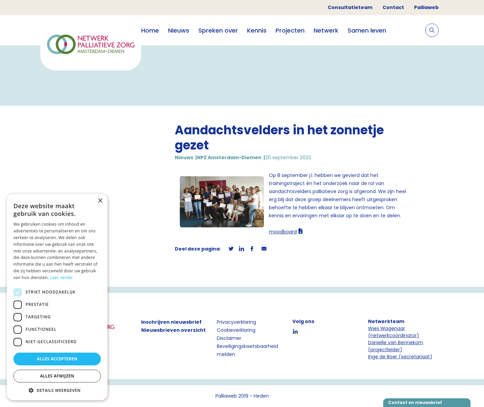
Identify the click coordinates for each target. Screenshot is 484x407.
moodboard (283, 231)
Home (150, 30)
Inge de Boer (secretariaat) (400, 356)
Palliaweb (426, 7)
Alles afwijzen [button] (57, 376)
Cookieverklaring (236, 330)
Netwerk (326, 30)
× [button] (100, 201)
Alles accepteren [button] (57, 359)
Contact (393, 7)
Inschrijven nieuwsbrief (171, 322)
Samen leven (367, 30)
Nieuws (178, 30)
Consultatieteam (350, 7)
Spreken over (218, 30)
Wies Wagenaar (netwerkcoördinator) (393, 332)
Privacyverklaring (236, 322)
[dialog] (57, 297)
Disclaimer (229, 338)
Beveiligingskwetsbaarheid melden (247, 350)
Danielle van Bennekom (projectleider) (395, 346)
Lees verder (61, 277)
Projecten (290, 30)
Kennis (257, 30)
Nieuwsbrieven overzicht (173, 330)
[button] (57, 390)
